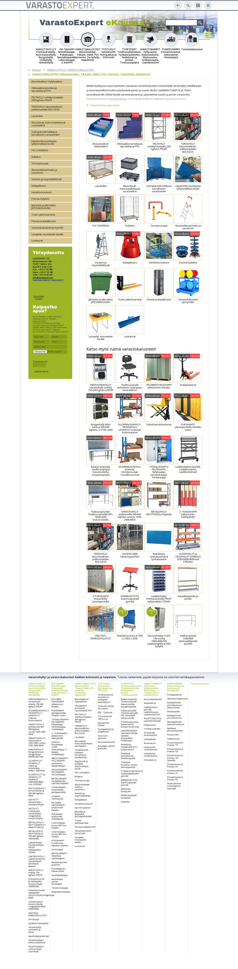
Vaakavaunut (173, 738)
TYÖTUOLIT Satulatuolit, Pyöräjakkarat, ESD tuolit (105, 687)
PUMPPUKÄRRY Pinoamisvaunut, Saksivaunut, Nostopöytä (175, 687)
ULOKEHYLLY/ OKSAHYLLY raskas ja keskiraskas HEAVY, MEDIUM (36, 765)
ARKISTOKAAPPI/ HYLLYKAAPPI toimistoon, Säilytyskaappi (60, 762)
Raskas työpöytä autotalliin (129, 796)
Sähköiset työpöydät (126, 790)
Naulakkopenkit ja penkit (59, 863)
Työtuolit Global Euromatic (106, 707)
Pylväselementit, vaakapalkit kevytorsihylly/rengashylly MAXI (41, 894)
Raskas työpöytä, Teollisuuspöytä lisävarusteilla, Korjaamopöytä (129, 703)
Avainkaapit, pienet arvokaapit (57, 881)
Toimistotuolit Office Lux (105, 717)
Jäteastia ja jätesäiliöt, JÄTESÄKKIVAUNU (43, 207)
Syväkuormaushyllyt (38, 923)
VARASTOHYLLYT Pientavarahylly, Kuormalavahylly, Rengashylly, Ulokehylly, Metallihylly (37, 689)
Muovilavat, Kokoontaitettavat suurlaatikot (48, 124)
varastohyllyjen (118, 98)
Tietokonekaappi (60, 887)
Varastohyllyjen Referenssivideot (36, 941)
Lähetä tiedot (41, 371)
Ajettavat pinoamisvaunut (175, 729)
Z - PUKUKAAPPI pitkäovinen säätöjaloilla (59, 735)
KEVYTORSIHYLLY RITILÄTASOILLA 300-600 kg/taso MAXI (37, 792)
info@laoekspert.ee (43, 277)
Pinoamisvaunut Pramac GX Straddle (175, 757)
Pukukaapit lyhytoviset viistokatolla (57, 816)
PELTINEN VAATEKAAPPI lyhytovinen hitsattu (58, 806)
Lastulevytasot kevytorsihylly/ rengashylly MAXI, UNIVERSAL (37, 905)
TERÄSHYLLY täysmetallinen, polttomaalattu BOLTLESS (47, 108)
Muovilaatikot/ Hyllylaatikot (46, 81)
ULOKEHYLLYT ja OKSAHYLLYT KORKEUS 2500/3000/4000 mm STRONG (36, 779)
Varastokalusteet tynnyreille (47, 227)
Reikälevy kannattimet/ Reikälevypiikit (128, 756)
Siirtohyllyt (33, 919)
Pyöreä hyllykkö (40, 198)
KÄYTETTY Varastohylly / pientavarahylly (36, 802)
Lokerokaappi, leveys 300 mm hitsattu (59, 825)
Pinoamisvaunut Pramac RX (175, 778)
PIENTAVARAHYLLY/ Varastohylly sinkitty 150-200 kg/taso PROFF (38, 703)
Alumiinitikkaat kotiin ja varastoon (44, 171)
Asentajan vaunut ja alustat (106, 747)
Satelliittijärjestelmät (38, 936)
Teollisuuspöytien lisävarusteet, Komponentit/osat (130, 724)
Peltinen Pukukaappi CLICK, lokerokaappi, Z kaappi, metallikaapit (59, 748)
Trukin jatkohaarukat (43, 214)
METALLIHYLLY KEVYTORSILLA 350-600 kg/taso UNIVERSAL (36, 835)
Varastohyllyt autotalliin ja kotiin (34, 929)
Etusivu (36, 70)
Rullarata (125, 801)
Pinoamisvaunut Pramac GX (175, 750)
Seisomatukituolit (106, 742)
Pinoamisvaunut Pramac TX (175, 743)
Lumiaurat (37, 240)
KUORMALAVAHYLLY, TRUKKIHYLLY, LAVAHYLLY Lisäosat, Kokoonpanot (38, 715)
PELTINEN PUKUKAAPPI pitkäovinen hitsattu (58, 703)
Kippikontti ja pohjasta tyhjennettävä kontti (44, 142)
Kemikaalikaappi (60, 875)
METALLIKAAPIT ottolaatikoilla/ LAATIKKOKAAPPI (60, 781)
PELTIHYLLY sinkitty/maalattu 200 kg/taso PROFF (47, 99)
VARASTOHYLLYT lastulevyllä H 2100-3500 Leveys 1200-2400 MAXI (37, 742)
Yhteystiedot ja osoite (38, 297)
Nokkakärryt (150, 703)
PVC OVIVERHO (39, 150)
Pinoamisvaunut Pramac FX (175, 765)
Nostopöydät (173, 711)
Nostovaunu (150, 743)
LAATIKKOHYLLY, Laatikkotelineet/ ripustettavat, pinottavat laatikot (36, 861)
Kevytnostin (173, 734)
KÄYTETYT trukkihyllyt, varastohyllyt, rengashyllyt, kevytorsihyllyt (35, 813)
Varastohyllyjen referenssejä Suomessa (36, 949)
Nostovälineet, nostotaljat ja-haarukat (174, 786)
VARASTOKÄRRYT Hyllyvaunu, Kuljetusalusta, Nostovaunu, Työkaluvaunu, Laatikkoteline (153, 689)
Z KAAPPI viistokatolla (57, 797)
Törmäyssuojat (39, 163)
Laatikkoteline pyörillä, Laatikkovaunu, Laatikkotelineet (152, 711)
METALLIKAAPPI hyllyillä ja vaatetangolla (59, 856)
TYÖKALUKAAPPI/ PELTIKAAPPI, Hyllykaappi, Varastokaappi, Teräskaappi (60, 724)
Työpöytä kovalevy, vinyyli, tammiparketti (129, 764)
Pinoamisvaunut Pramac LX (175, 771)
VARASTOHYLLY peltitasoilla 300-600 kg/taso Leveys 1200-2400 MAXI (37, 729)
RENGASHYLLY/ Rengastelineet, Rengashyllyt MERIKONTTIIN (36, 753)
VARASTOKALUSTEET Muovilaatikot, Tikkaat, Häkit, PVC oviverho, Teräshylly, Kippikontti (91, 74)
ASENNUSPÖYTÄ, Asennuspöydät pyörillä (129, 782)
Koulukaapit (57, 849)
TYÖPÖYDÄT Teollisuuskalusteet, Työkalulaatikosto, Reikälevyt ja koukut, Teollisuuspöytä (131, 689)
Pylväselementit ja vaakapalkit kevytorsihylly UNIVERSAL (36, 882)
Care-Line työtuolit (102, 736)
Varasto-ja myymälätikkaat (46, 179)
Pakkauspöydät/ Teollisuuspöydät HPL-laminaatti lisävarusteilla (129, 714)
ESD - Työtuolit (105, 712)
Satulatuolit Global (103, 724)
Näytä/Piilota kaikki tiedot (105, 105)
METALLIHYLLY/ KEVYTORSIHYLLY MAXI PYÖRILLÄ (37, 825)
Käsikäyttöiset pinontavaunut (174, 716)
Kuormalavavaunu (153, 699)
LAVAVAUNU (150, 739)
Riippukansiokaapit (61, 891)
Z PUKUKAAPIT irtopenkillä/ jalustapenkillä (59, 790)
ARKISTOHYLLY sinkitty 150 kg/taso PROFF (35, 872)
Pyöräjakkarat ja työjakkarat (106, 730)
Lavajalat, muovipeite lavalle (47, 234)
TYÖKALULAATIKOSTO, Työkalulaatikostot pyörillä (132, 773)
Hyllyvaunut (150, 724)
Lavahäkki (37, 116)
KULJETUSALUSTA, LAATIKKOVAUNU (153, 719)
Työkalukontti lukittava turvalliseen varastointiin (45, 133)
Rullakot (36, 156)
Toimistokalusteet (199, 683)
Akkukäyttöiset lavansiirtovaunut (175, 723)
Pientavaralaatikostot (43, 221)
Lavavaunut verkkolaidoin (150, 748)
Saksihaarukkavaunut (177, 698)
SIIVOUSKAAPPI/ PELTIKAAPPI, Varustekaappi (59, 772)
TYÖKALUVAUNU (152, 728)
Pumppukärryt (174, 694)
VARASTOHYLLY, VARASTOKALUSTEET (70, 70)
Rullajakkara (38, 185)
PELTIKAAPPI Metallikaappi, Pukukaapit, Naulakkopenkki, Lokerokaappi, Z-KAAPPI (60, 689)
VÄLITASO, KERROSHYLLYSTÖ (37, 914)
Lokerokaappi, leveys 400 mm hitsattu (59, 834)
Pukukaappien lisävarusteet (59, 869)
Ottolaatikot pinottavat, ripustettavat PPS (44, 89)
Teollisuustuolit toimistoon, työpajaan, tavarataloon (105, 698)
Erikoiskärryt (150, 759)
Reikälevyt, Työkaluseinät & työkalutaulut (129, 747)
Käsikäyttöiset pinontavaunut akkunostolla (174, 705)
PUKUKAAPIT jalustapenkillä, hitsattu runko (59, 713)
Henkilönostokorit (41, 192)
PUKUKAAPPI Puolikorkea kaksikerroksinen (60, 843)
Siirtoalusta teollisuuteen (150, 733)
